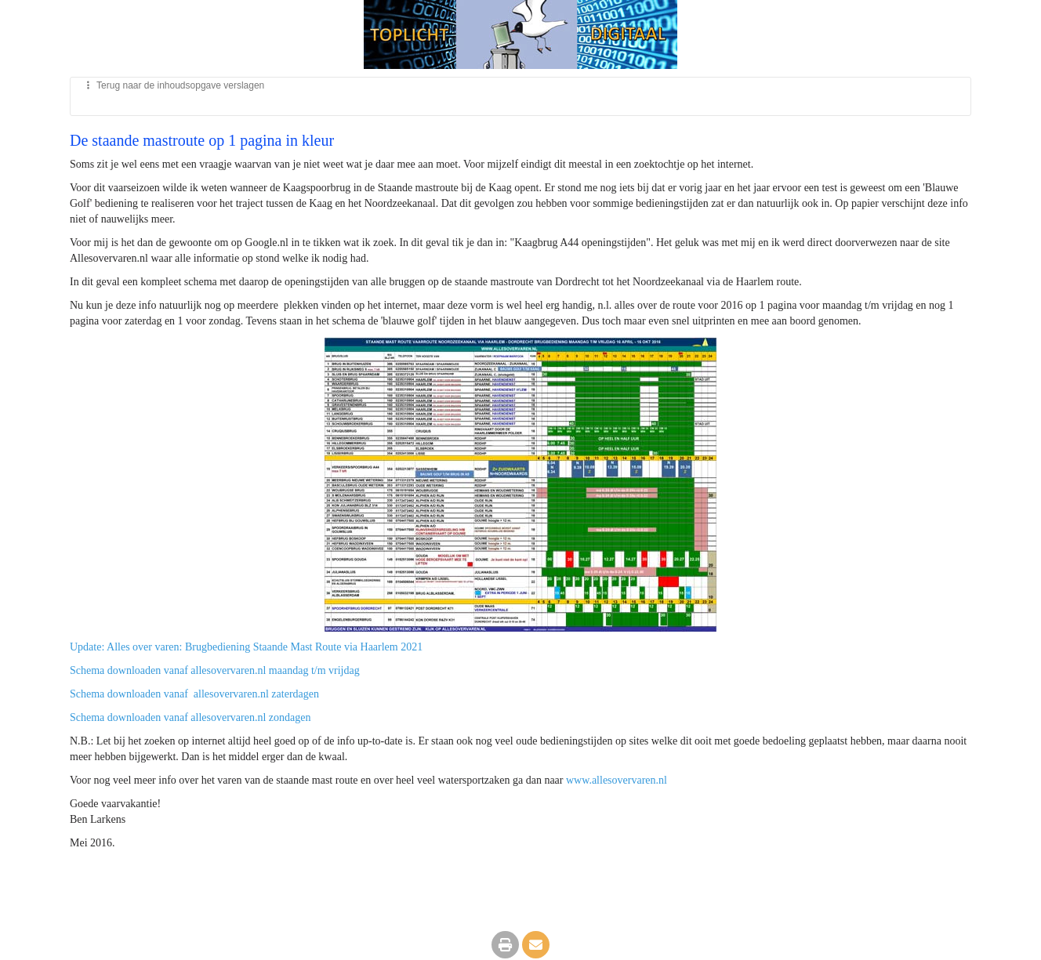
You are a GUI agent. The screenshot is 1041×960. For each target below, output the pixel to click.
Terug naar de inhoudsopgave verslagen (173, 85)
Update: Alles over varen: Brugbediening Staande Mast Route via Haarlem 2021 (246, 647)
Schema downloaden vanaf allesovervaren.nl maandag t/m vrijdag (215, 670)
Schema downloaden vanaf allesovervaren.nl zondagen (190, 717)
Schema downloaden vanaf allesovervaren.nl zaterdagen (194, 694)
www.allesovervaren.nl (616, 780)
